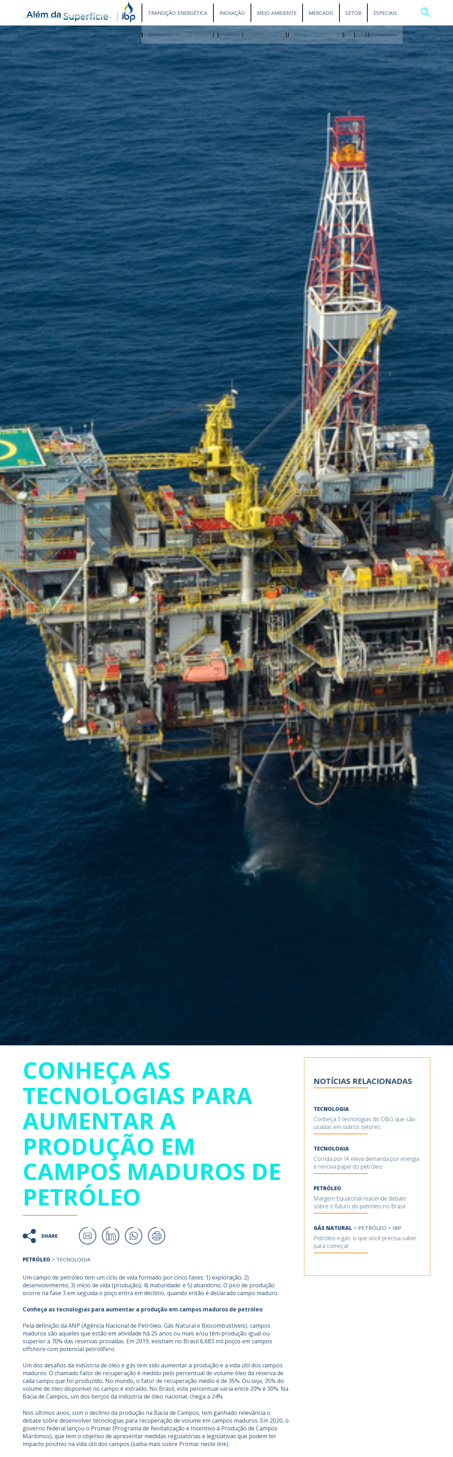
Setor (353, 13)
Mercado (321, 13)
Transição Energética (177, 13)
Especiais (385, 13)
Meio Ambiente (277, 13)
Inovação (232, 13)
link (221, 1444)
